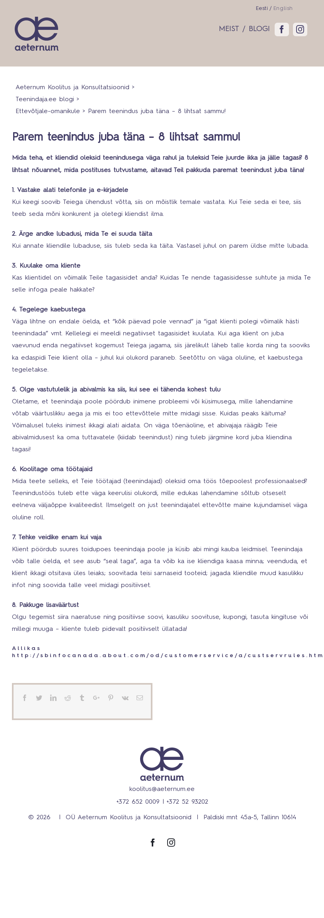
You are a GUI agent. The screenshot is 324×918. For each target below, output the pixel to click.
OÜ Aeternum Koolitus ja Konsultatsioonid (128, 817)
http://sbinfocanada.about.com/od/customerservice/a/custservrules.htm (168, 655)
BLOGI (259, 29)
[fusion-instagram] (300, 29)
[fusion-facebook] (282, 29)
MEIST (229, 29)
